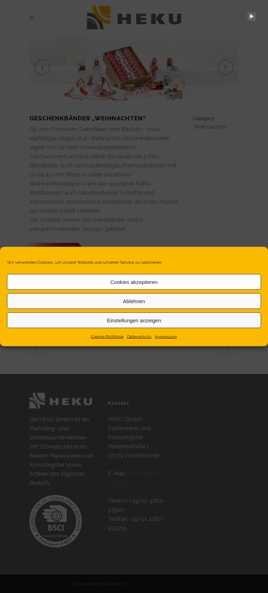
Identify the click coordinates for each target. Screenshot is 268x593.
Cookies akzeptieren (134, 282)
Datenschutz (139, 336)
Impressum (166, 336)
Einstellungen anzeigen (134, 320)
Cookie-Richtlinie (107, 336)
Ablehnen (134, 301)
